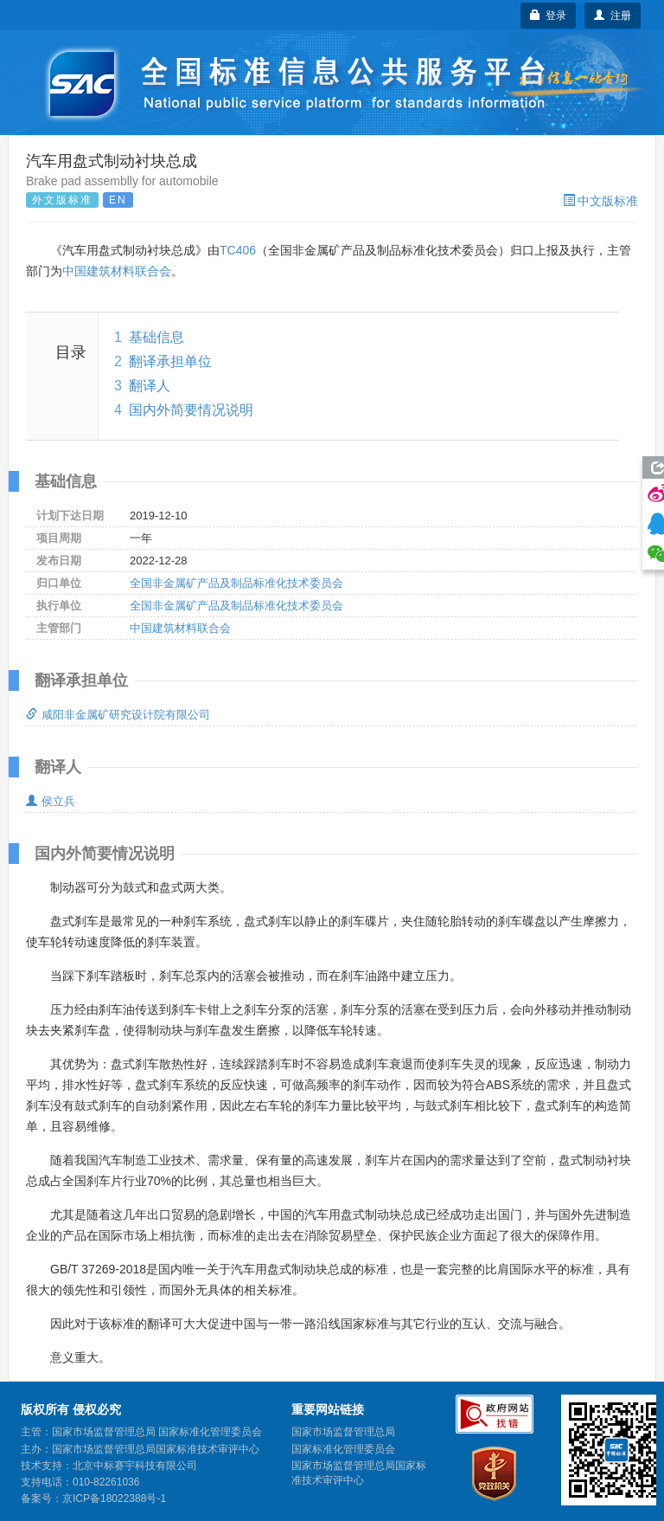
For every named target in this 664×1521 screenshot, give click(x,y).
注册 (612, 16)
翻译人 (149, 385)
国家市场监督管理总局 (343, 1432)
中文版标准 (600, 201)
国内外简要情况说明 (191, 410)
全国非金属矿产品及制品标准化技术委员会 (236, 583)
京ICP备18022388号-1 (114, 1498)
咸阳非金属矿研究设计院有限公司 (118, 714)
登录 (548, 16)
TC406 (238, 250)
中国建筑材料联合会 (116, 271)
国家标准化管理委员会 (343, 1449)
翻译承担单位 (170, 361)
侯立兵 (50, 801)
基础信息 (156, 337)
